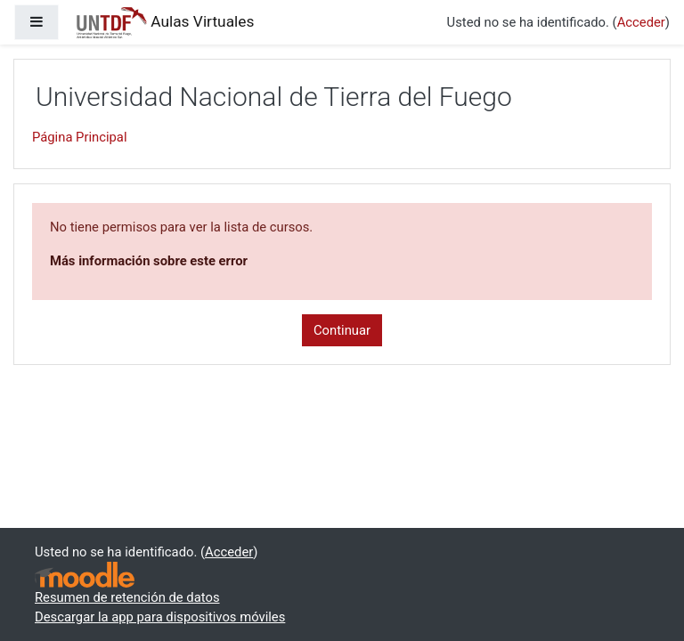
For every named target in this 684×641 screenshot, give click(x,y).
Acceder (641, 22)
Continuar (342, 330)
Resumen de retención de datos (127, 597)
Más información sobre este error (149, 261)
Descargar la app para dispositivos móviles (160, 617)
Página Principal (79, 137)
